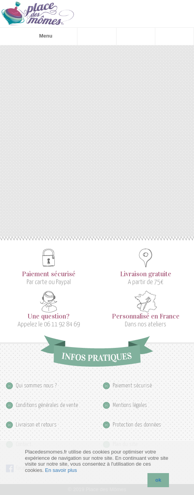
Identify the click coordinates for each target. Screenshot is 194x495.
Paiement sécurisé (48, 274)
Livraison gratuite (145, 274)
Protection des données (137, 425)
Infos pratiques (97, 351)
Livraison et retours (36, 425)
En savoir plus (61, 470)
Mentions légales (130, 405)
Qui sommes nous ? (36, 386)
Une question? (48, 316)
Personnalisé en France (146, 316)
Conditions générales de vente (47, 405)
